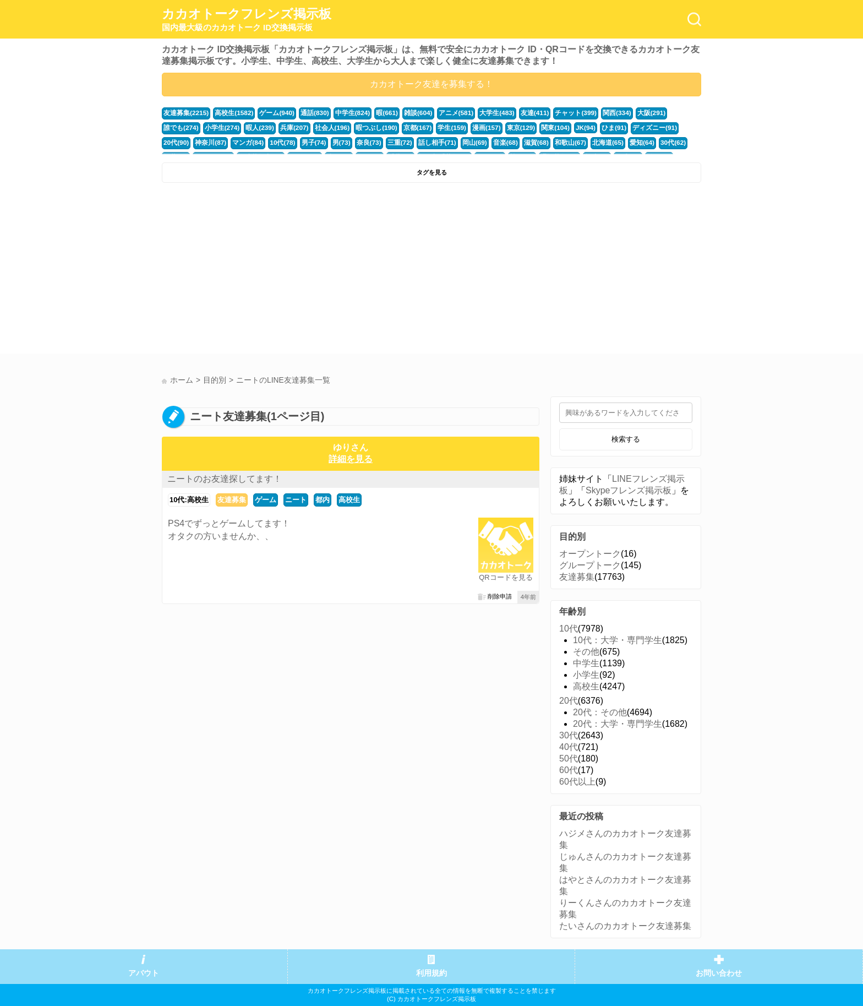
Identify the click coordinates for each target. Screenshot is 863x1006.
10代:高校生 (189, 500)
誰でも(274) (661, 113)
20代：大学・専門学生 (617, 723)
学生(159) (397, 127)
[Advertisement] (295, 271)
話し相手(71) (357, 141)
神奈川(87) (661, 127)
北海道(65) (519, 141)
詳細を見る (351, 459)
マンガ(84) (178, 141)
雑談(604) (404, 113)
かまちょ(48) (646, 141)
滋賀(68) (451, 141)
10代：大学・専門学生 (617, 640)
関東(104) (496, 127)
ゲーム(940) (270, 113)
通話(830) (306, 113)
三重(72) (322, 141)
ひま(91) (552, 127)
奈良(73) (292, 141)
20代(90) (629, 127)
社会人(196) (284, 127)
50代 (568, 758)
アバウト (143, 973)
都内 (322, 500)
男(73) (266, 141)
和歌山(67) (484, 141)
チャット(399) (553, 113)
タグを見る (432, 172)
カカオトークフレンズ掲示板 (246, 20)
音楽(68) (422, 141)
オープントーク (590, 553)
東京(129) (463, 127)
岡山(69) (393, 141)
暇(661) (374, 113)
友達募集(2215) (184, 113)
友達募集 (231, 500)
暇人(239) (216, 127)
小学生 (586, 674)
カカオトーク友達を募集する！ (431, 84)
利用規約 (431, 973)
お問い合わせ (719, 973)
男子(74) (240, 141)
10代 (568, 628)
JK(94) (524, 127)
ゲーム (265, 500)
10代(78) (211, 141)
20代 (568, 700)
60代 (568, 770)
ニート (296, 500)
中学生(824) (342, 113)
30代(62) (581, 141)
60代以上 (577, 781)
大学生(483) (479, 113)
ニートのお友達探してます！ (224, 478)
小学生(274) (179, 127)
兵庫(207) (248, 127)
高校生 (349, 500)
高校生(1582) (230, 113)
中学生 (586, 663)
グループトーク (590, 565)
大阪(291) (625, 113)
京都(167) (365, 127)
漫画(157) (430, 127)
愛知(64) (551, 141)
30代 (568, 735)
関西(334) (592, 113)
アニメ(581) (440, 113)
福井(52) (610, 141)
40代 (568, 747)
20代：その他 (600, 712)
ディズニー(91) (590, 127)
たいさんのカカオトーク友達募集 (625, 926)
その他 (586, 651)
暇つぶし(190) (326, 127)
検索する (625, 439)
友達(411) (514, 113)
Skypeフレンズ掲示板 (628, 490)
